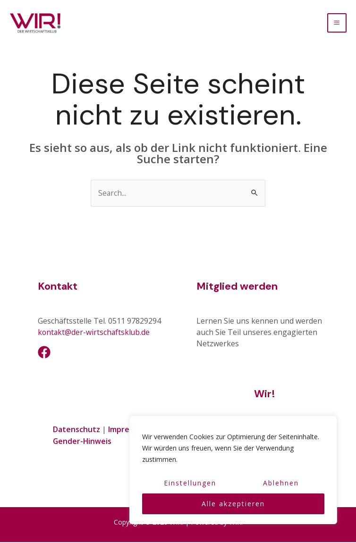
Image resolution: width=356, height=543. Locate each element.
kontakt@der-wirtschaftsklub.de (95, 334)
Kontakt (57, 288)
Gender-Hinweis (82, 442)
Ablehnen (281, 482)
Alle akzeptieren (233, 503)
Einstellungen (190, 482)
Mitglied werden (237, 288)
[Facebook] (44, 353)
